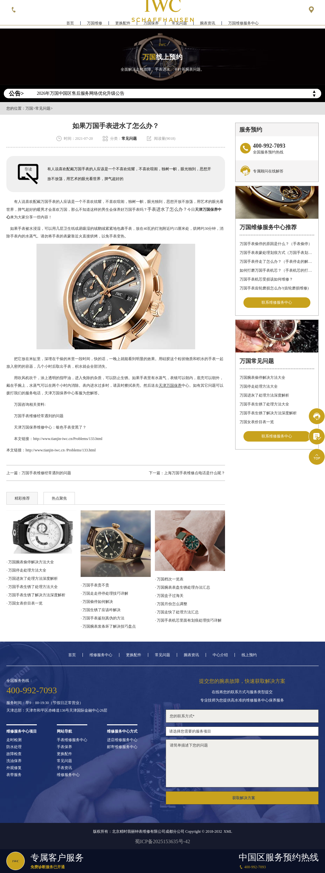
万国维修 (94, 24)
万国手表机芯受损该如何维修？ (266, 279)
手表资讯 (64, 768)
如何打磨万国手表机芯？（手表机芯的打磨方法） (277, 270)
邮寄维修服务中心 (122, 747)
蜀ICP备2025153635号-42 (162, 841)
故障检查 (14, 754)
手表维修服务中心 (72, 740)
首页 (70, 24)
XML (228, 831)
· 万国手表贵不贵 (95, 585)
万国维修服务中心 (243, 24)
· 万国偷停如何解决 (97, 601)
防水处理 (14, 747)
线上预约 (249, 655)
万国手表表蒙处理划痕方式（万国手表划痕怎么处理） (277, 252)
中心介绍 (220, 655)
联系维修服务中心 (277, 303)
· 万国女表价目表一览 (24, 603)
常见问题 (179, 24)
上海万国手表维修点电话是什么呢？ (194, 473)
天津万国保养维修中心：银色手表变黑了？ (46, 427)
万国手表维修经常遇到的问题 (34, 416)
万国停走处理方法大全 (259, 387)
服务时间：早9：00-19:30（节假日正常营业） (44, 703)
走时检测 (14, 740)
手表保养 (64, 747)
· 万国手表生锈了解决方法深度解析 (35, 595)
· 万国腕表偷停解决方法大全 (30, 562)
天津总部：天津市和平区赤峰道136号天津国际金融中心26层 (56, 710)
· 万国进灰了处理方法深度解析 (32, 578)
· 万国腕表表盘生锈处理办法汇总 (182, 587)
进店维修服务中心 (122, 740)
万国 (29, 108)
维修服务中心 (101, 655)
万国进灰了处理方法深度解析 (264, 395)
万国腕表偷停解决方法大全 (262, 378)
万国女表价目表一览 (257, 422)
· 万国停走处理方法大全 (26, 570)
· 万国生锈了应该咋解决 (101, 610)
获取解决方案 (243, 798)
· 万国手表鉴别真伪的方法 (102, 618)
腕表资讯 (207, 24)
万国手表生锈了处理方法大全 (264, 404)
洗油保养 (14, 761)
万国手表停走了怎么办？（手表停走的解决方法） (277, 261)
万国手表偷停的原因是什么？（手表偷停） (276, 244)
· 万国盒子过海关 (169, 595)
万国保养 (151, 24)
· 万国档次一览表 (169, 579)
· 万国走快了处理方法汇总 (177, 612)
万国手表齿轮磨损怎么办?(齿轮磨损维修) (274, 288)
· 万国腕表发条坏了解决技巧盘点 (108, 626)
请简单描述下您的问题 (242, 763)
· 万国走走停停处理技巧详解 (104, 593)
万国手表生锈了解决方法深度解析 (268, 413)
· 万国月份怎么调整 (171, 604)
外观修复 (14, 768)
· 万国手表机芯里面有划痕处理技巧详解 (188, 620)
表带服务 (14, 775)
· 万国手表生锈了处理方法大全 (32, 587)
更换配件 (122, 24)
